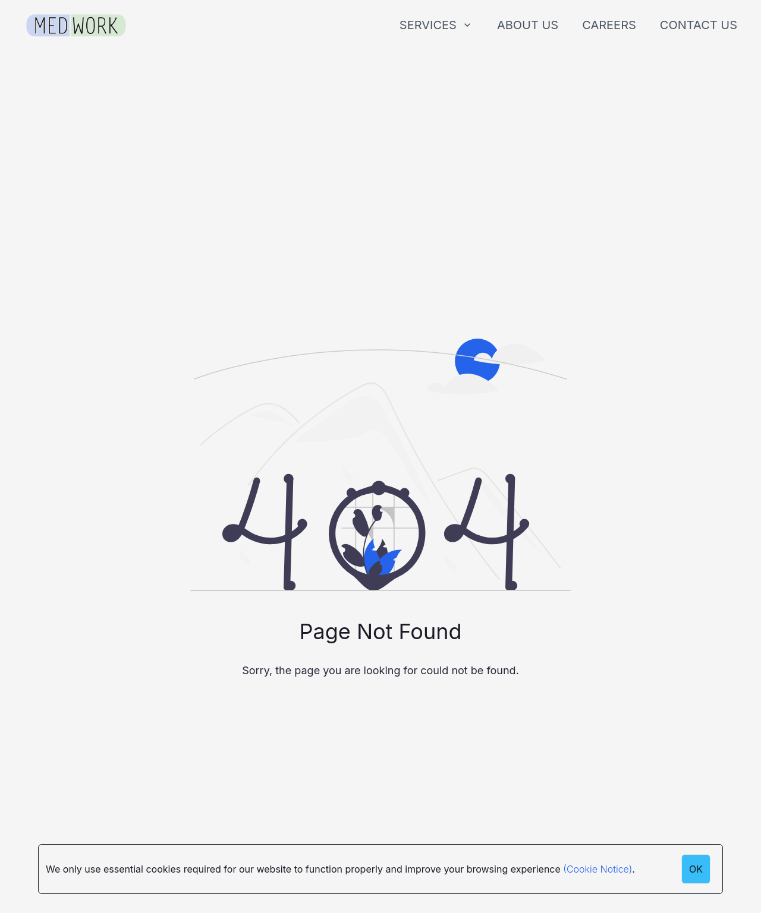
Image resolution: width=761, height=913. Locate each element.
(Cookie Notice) (597, 869)
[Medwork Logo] (76, 26)
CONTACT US (698, 25)
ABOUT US (527, 25)
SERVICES (436, 25)
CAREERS (609, 25)
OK (696, 869)
